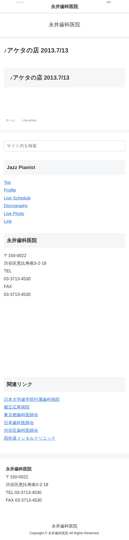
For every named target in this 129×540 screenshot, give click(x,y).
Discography (16, 205)
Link (8, 221)
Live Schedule (17, 198)
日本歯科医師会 (19, 422)
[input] (64, 146)
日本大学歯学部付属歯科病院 (32, 399)
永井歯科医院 (64, 6)
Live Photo (14, 213)
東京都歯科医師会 (21, 414)
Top (7, 182)
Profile (10, 190)
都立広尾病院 (17, 407)
